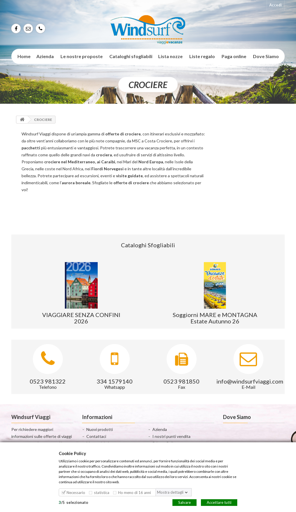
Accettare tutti (219, 502)
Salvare (184, 502)
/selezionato (73, 502)
